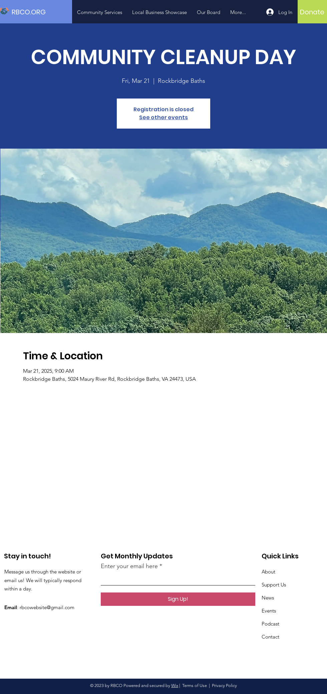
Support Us (274, 584)
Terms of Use (194, 685)
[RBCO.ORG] (42, 12)
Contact (270, 637)
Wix (174, 685)
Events (269, 611)
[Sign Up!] (178, 599)
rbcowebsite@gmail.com (47, 607)
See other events (163, 117)
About (268, 571)
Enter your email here (129, 566)
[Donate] (312, 12)
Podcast (270, 624)
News (268, 597)
